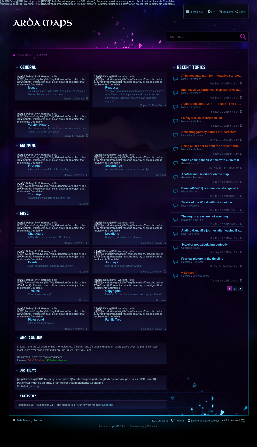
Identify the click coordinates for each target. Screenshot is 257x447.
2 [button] (235, 288)
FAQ (214, 11)
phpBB (116, 426)
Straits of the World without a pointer (206, 202)
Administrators (35, 360)
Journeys (194, 191)
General (185, 135)
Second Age (113, 165)
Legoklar (107, 404)
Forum (42, 54)
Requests (198, 135)
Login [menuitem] (242, 11)
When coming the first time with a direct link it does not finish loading (211, 160)
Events (33, 262)
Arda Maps (24, 54)
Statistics (28, 395)
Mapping (186, 219)
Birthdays (28, 370)
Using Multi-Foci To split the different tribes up (211, 146)
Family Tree (195, 121)
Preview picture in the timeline (202, 258)
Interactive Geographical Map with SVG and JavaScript (211, 89)
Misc (184, 79)
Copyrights (113, 291)
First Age (198, 219)
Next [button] (240, 288)
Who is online (31, 337)
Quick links (196, 11)
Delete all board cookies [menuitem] (205, 420)
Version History (201, 276)
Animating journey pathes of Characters (209, 132)
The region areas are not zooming (204, 216)
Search (243, 36)
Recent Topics (191, 67)
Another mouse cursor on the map (205, 174)
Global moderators (57, 360)
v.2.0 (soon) (189, 272)
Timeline (34, 291)
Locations (194, 205)
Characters (35, 233)
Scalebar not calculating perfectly (204, 244)
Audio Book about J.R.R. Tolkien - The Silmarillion (211, 104)
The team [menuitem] (179, 420)
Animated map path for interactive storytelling (211, 75)
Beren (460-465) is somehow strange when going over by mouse (211, 188)
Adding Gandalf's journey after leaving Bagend (211, 230)
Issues (196, 163)
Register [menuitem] (228, 11)
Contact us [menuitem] (162, 420)
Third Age (35, 194)
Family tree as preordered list (201, 118)
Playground (195, 79)
